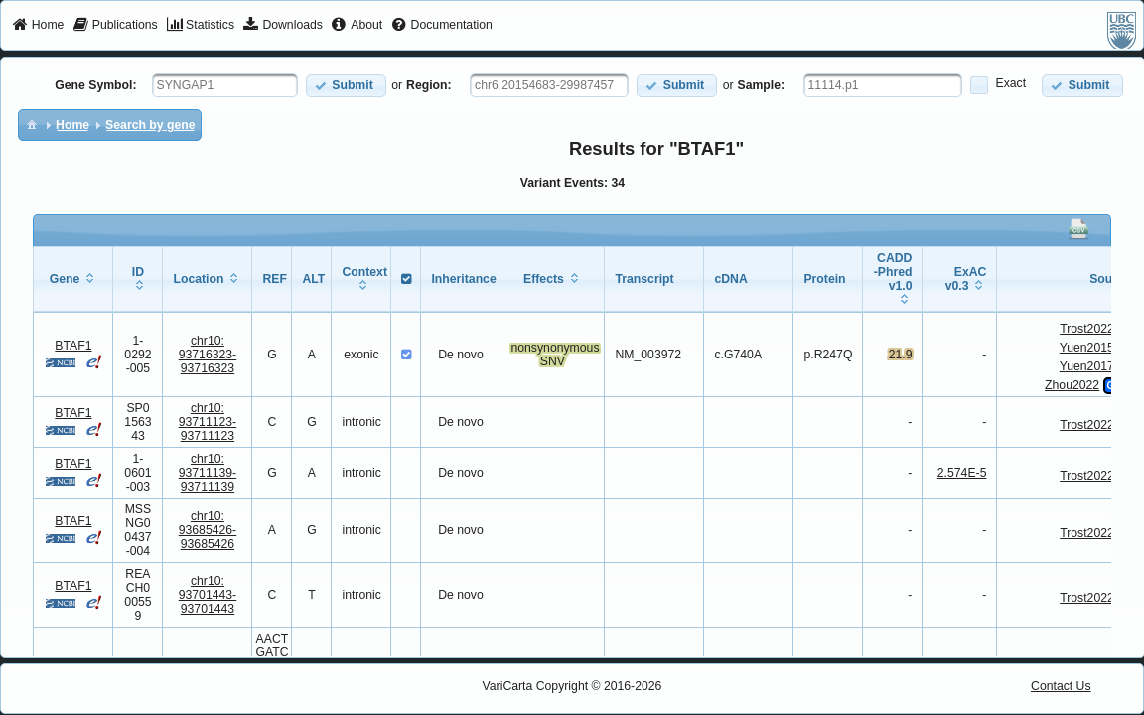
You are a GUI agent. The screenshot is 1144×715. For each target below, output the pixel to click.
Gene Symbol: (95, 85)
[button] (346, 85)
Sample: (762, 85)
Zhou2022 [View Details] (1072, 385)
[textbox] (225, 85)
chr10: (208, 354)
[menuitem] (38, 26)
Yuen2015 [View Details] (1087, 348)
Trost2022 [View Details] (1087, 329)
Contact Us (1061, 686)
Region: (429, 85)
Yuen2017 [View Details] (1087, 366)
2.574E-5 (962, 473)
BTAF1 (73, 346)
